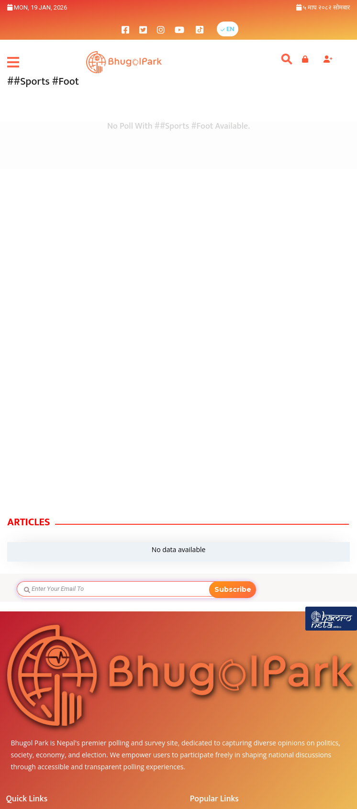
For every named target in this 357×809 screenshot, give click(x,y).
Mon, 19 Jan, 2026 (37, 7)
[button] (227, 29)
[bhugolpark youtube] (179, 29)
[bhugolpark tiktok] (204, 29)
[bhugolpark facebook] (125, 29)
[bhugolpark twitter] (143, 29)
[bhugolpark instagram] (161, 29)
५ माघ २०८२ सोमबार (323, 7)
